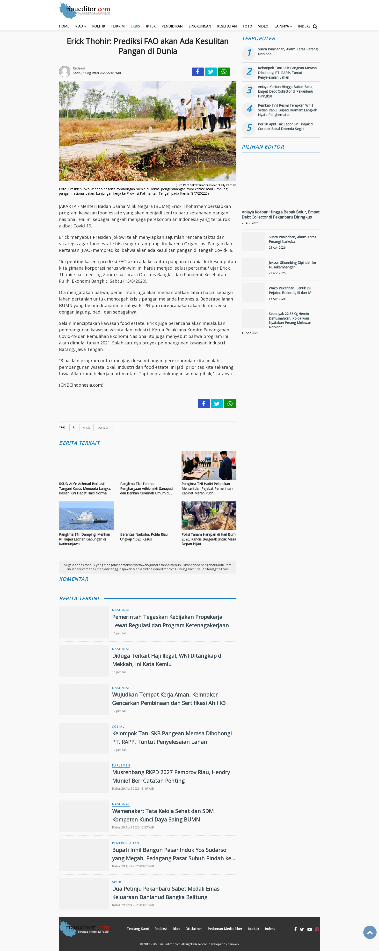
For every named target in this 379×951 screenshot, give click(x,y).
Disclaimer (193, 928)
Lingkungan (200, 26)
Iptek (150, 26)
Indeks (304, 26)
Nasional (121, 610)
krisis (86, 427)
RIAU (79, 26)
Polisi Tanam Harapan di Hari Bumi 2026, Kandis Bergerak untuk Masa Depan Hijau (209, 539)
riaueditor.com (170, 944)
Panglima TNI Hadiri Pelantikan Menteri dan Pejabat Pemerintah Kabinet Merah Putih (207, 488)
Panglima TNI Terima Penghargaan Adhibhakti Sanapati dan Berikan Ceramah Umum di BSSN (146, 488)
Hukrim (117, 26)
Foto (247, 26)
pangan (103, 427)
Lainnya (281, 26)
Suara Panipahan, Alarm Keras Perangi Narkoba (292, 239)
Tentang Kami (138, 928)
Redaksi (160, 928)
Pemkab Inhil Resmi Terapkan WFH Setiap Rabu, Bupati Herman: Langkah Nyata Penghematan (287, 110)
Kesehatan (227, 26)
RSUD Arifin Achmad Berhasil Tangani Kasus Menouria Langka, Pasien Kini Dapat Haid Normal (85, 488)
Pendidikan (171, 26)
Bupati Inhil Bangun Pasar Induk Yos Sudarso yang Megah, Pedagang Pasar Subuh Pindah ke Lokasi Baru (171, 858)
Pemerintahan (125, 843)
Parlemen (121, 765)
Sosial (118, 727)
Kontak (253, 928)
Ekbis (135, 26)
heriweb (233, 944)
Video (263, 26)
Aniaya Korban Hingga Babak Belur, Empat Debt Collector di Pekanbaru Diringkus (285, 91)
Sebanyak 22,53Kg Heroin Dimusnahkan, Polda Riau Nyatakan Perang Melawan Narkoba (290, 320)
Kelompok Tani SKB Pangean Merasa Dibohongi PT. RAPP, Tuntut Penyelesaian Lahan (287, 73)
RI (74, 427)
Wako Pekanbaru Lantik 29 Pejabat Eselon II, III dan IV (290, 290)
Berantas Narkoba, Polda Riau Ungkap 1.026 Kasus (144, 536)
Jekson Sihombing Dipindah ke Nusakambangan (292, 264)
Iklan (176, 928)
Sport (118, 882)
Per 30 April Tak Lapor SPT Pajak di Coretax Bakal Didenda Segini (285, 126)
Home (64, 26)
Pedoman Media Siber (225, 928)
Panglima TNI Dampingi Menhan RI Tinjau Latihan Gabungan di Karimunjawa (84, 539)
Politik (98, 26)
